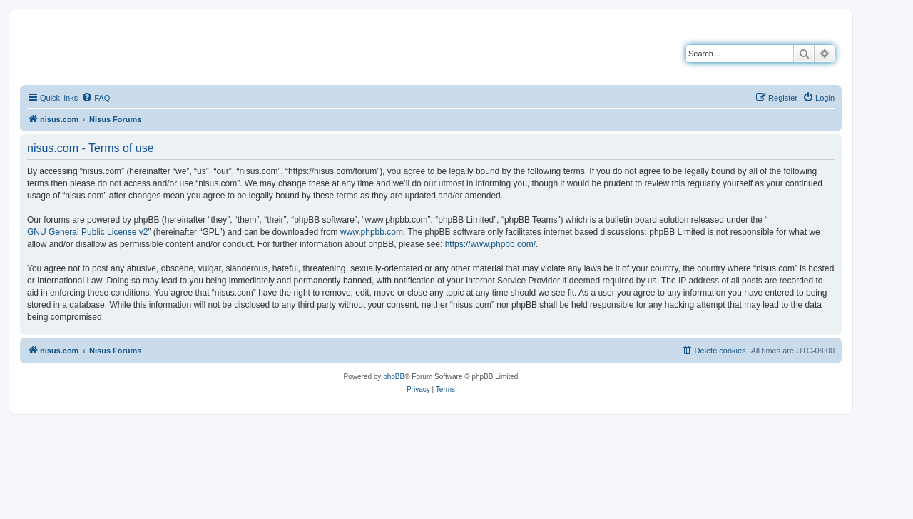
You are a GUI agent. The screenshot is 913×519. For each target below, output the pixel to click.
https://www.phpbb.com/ (490, 244)
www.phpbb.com (371, 232)
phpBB (393, 377)
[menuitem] (95, 97)
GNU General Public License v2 (87, 232)
